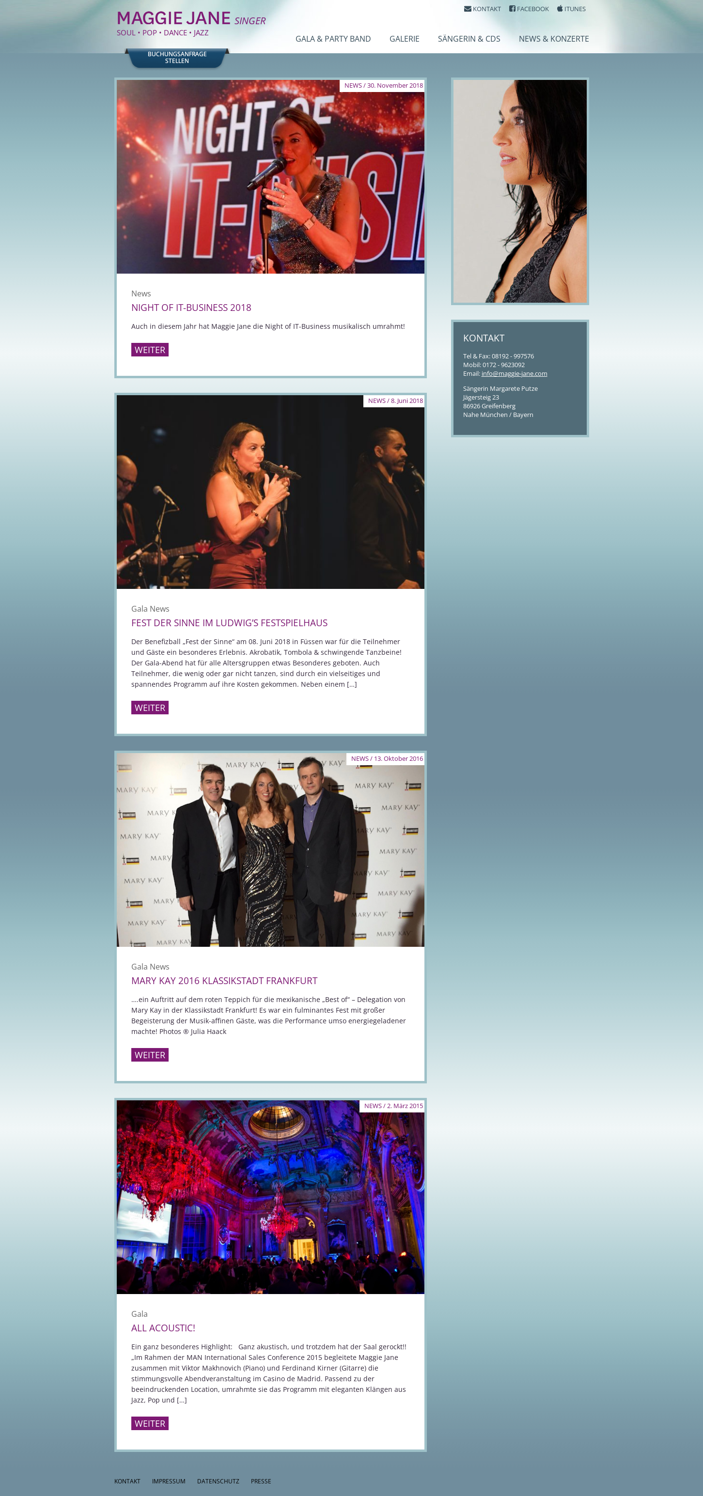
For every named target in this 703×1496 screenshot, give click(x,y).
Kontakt (127, 1481)
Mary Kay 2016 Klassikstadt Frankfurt (224, 980)
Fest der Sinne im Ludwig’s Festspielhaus (229, 623)
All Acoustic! (163, 1328)
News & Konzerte (554, 38)
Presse (261, 1481)
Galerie (405, 38)
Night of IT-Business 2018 (191, 307)
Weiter (150, 349)
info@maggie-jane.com (514, 373)
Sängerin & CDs (469, 38)
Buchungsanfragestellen (177, 57)
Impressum (169, 1481)
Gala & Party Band (333, 38)
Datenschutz (218, 1481)
